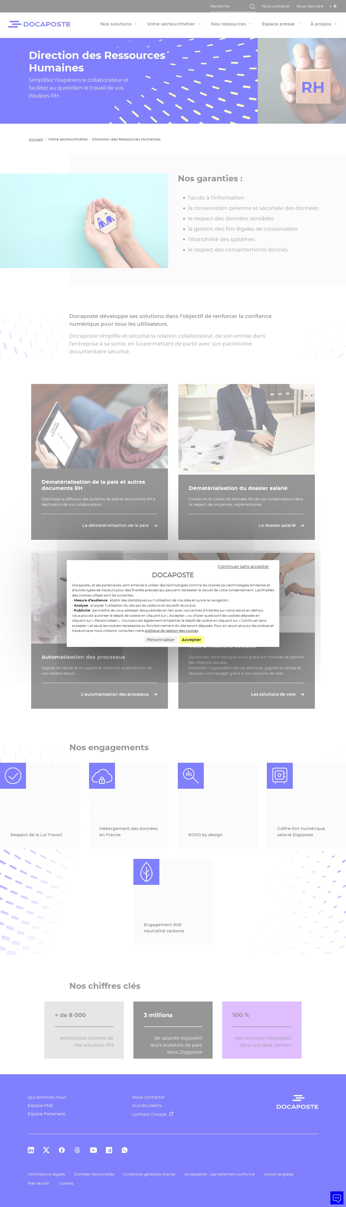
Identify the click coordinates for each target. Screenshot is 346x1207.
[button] (336, 1197)
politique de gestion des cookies (171, 630)
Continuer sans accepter (243, 566)
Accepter (191, 639)
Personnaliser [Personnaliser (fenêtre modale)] (161, 639)
